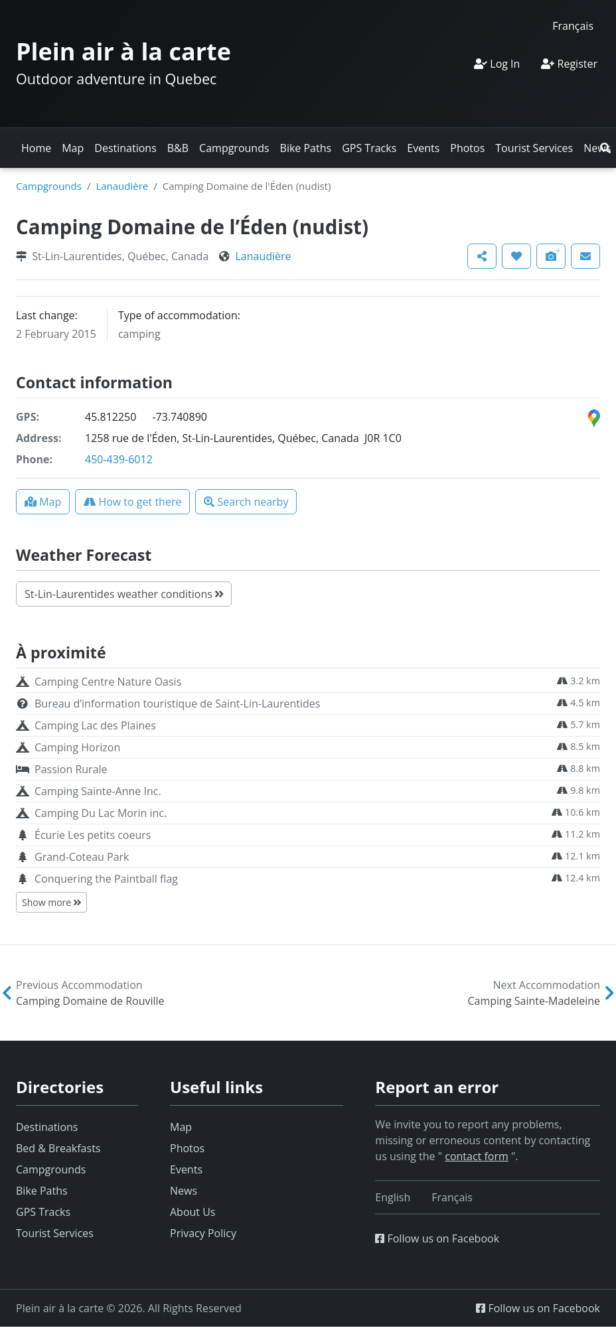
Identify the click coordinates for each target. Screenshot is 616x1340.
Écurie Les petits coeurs (93, 835)
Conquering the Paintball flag (106, 878)
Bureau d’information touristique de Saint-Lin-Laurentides (177, 703)
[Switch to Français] (573, 25)
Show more (51, 902)
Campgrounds (234, 148)
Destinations (125, 148)
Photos (467, 148)
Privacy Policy (203, 1233)
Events (423, 148)
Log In (497, 63)
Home (36, 148)
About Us (193, 1212)
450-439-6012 (119, 459)
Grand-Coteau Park (82, 857)
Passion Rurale (71, 769)
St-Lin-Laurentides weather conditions (124, 594)
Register (569, 63)
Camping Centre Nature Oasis (108, 681)
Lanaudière (122, 185)
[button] (605, 148)
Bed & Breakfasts (58, 1148)
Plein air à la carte (123, 51)
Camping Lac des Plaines (95, 725)
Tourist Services (534, 148)
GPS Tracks (369, 148)
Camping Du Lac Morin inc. (101, 813)
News (183, 1190)
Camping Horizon (77, 747)
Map (73, 148)
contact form (476, 1156)
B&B (178, 148)
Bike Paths (306, 148)
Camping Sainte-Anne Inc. (98, 791)
